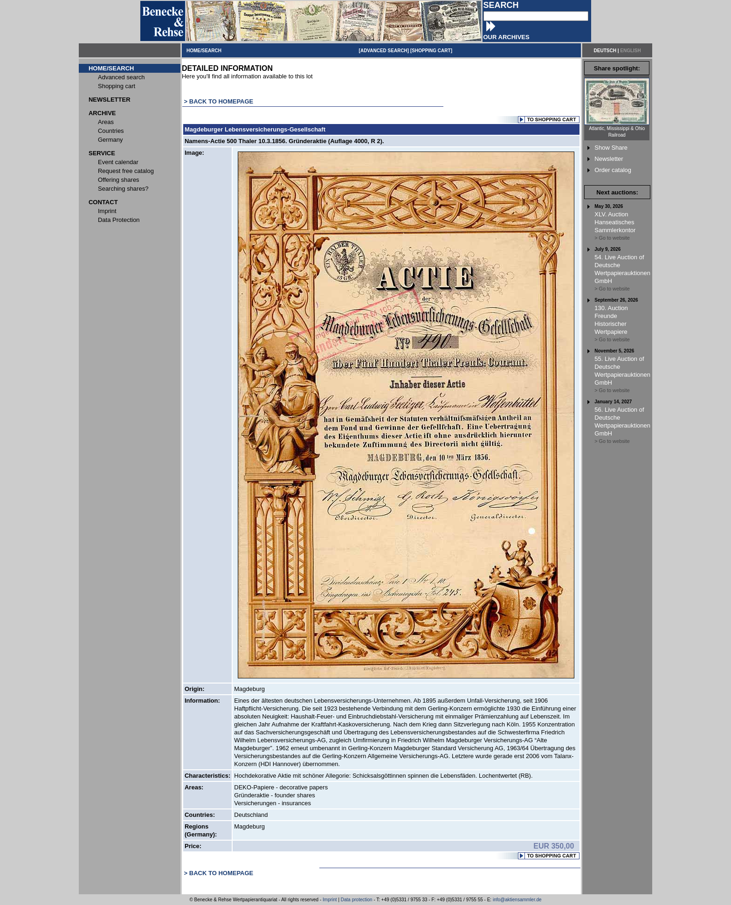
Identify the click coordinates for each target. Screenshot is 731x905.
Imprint (330, 899)
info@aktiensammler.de (517, 899)
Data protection (356, 899)
